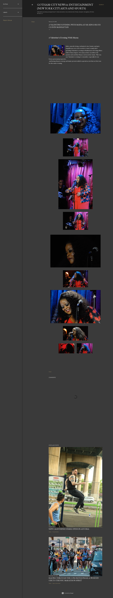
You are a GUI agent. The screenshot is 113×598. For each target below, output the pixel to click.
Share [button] (33, 21)
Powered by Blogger (68, 593)
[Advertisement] (75, 430)
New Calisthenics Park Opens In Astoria (69, 529)
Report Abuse (7, 20)
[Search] (101, 5)
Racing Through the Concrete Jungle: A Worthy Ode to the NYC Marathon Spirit (74, 579)
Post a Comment (56, 583)
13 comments (55, 531)
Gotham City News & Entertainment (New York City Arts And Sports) (65, 6)
